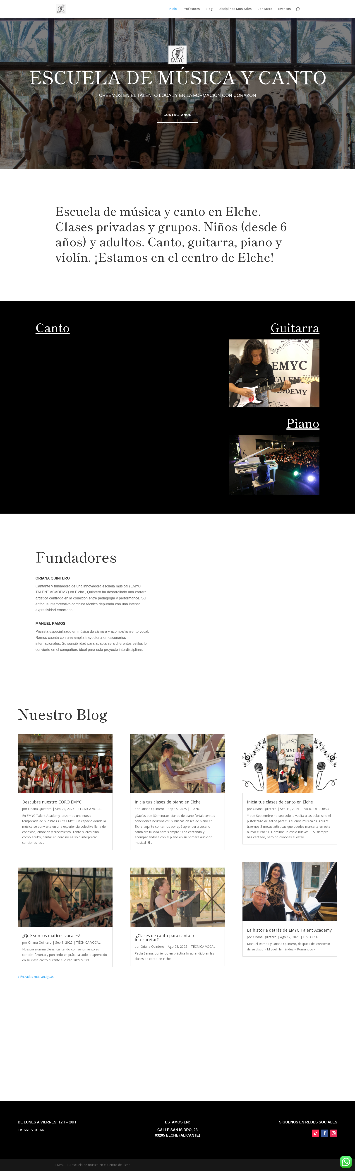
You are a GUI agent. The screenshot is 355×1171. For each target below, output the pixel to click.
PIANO (195, 809)
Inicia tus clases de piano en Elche (168, 802)
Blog (209, 9)
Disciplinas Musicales (235, 9)
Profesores (191, 9)
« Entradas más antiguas (36, 976)
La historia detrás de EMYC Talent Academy (289, 930)
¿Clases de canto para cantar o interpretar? (165, 937)
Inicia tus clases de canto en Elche (280, 802)
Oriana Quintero (40, 809)
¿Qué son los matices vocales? (51, 935)
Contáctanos (177, 115)
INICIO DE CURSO (316, 809)
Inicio (172, 9)
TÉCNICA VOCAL (90, 809)
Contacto (264, 9)
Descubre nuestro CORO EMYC (52, 802)
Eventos (284, 9)
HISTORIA (310, 937)
